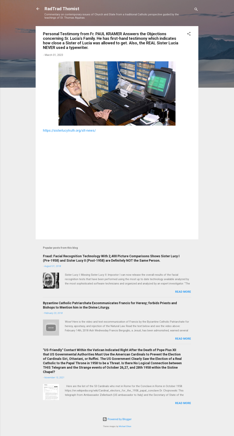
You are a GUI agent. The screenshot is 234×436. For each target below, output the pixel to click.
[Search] (196, 10)
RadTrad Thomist (61, 8)
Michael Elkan (125, 426)
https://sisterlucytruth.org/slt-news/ (69, 130)
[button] (189, 34)
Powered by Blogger (117, 419)
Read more (183, 291)
